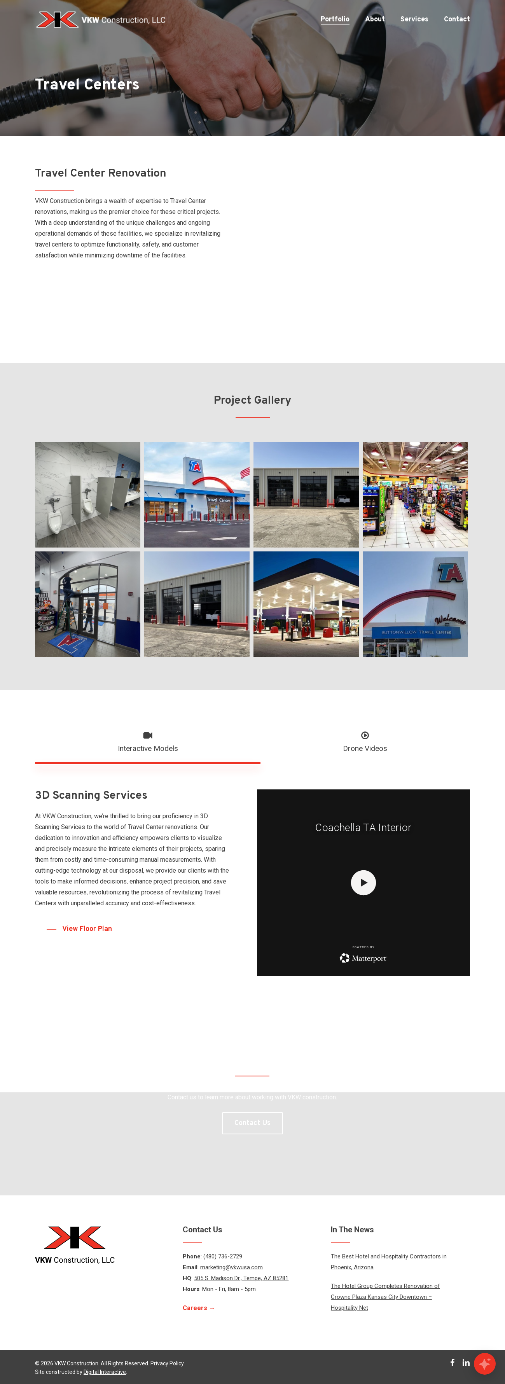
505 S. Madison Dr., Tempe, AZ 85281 (241, 1278)
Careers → (199, 1308)
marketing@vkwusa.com (231, 1267)
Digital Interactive (105, 1372)
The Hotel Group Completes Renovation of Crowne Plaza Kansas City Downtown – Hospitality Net (385, 1297)
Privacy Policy (166, 1363)
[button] (147, 742)
